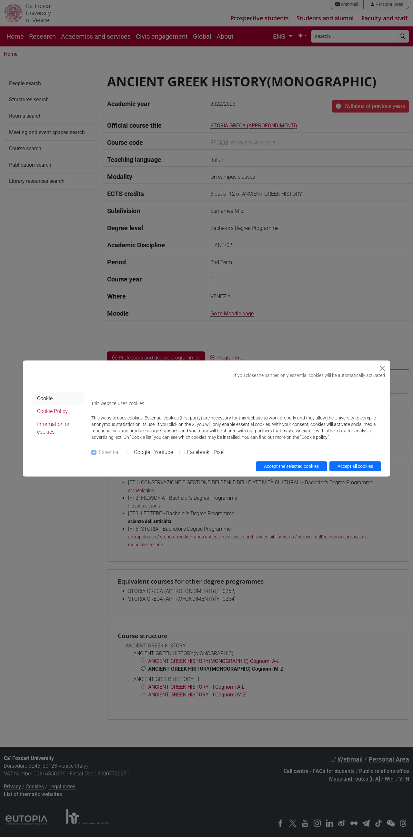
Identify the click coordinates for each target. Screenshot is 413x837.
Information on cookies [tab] (54, 428)
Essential (109, 452)
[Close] (382, 368)
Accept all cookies (355, 466)
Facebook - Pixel (206, 452)
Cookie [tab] (45, 398)
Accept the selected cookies (291, 466)
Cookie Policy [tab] (52, 411)
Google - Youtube (153, 452)
